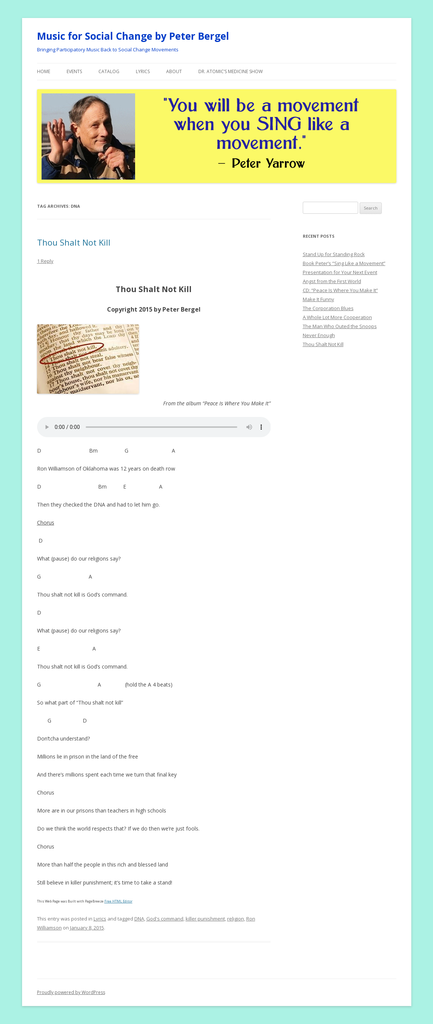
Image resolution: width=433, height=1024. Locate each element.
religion (235, 918)
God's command (164, 918)
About (174, 71)
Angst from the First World (332, 281)
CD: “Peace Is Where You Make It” (340, 290)
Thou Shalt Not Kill (73, 242)
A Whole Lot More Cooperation (337, 317)
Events (74, 71)
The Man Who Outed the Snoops (340, 326)
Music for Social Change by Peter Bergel (133, 36)
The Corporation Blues (328, 308)
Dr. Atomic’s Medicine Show (230, 71)
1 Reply (45, 261)
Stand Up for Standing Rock (334, 254)
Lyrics (143, 71)
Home (43, 71)
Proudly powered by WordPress (71, 992)
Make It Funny (318, 299)
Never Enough (319, 335)
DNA (139, 918)
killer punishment (205, 918)
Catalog (108, 71)
